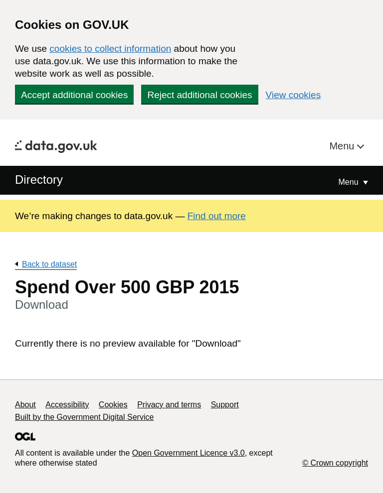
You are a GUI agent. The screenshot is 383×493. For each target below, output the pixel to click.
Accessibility (67, 404)
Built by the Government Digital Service (84, 417)
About (25, 404)
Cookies (113, 404)
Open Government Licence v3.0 (188, 453)
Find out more (217, 216)
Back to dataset (49, 264)
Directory (39, 179)
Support (225, 404)
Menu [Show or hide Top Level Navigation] (350, 182)
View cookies (293, 95)
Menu (343, 145)
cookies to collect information (110, 48)
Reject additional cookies (199, 95)
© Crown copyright (335, 463)
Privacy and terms (169, 404)
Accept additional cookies (74, 95)
